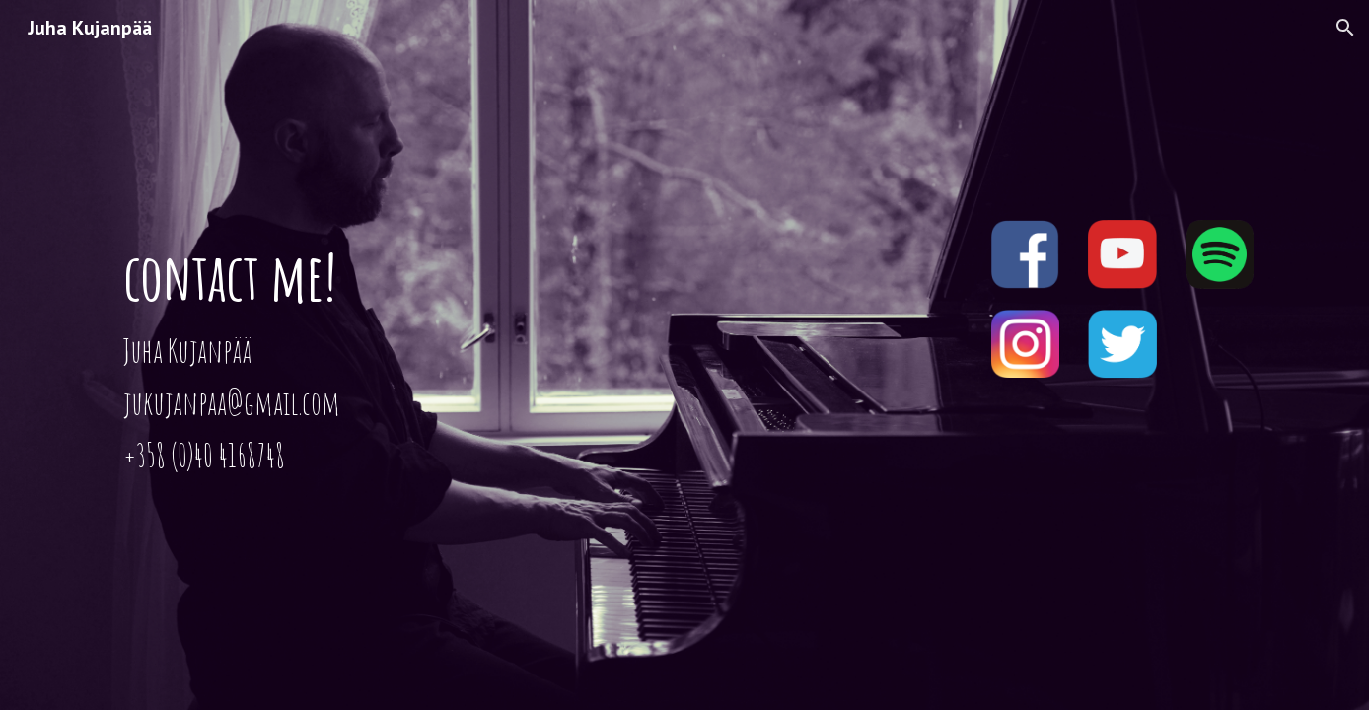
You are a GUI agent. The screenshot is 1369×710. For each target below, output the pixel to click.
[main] (490, 354)
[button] (1345, 27)
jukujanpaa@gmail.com (231, 403)
